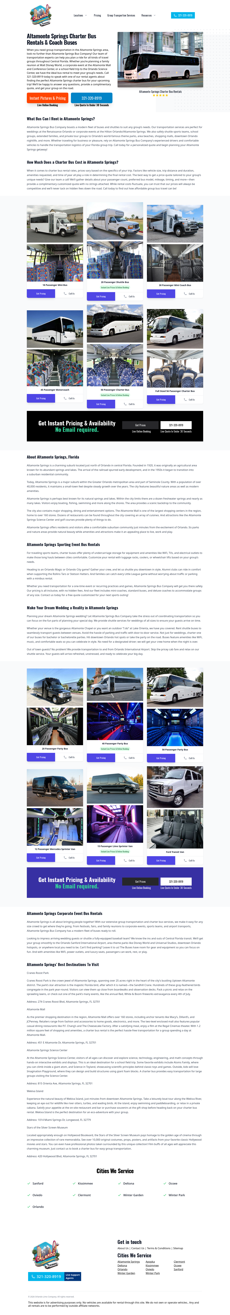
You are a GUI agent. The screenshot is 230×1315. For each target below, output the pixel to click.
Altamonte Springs (129, 1261)
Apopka (150, 1261)
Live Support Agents (73, 1276)
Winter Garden (133, 1195)
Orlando (38, 1207)
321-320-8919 (183, 15)
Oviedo (37, 1195)
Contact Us (137, 1248)
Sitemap (178, 1248)
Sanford (38, 1183)
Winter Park (177, 1195)
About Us (123, 1248)
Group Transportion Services (121, 15)
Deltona (128, 1183)
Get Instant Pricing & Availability (76, 423)
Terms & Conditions (159, 1248)
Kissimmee (85, 1183)
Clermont (84, 1195)
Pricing (97, 15)
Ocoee (173, 1183)
